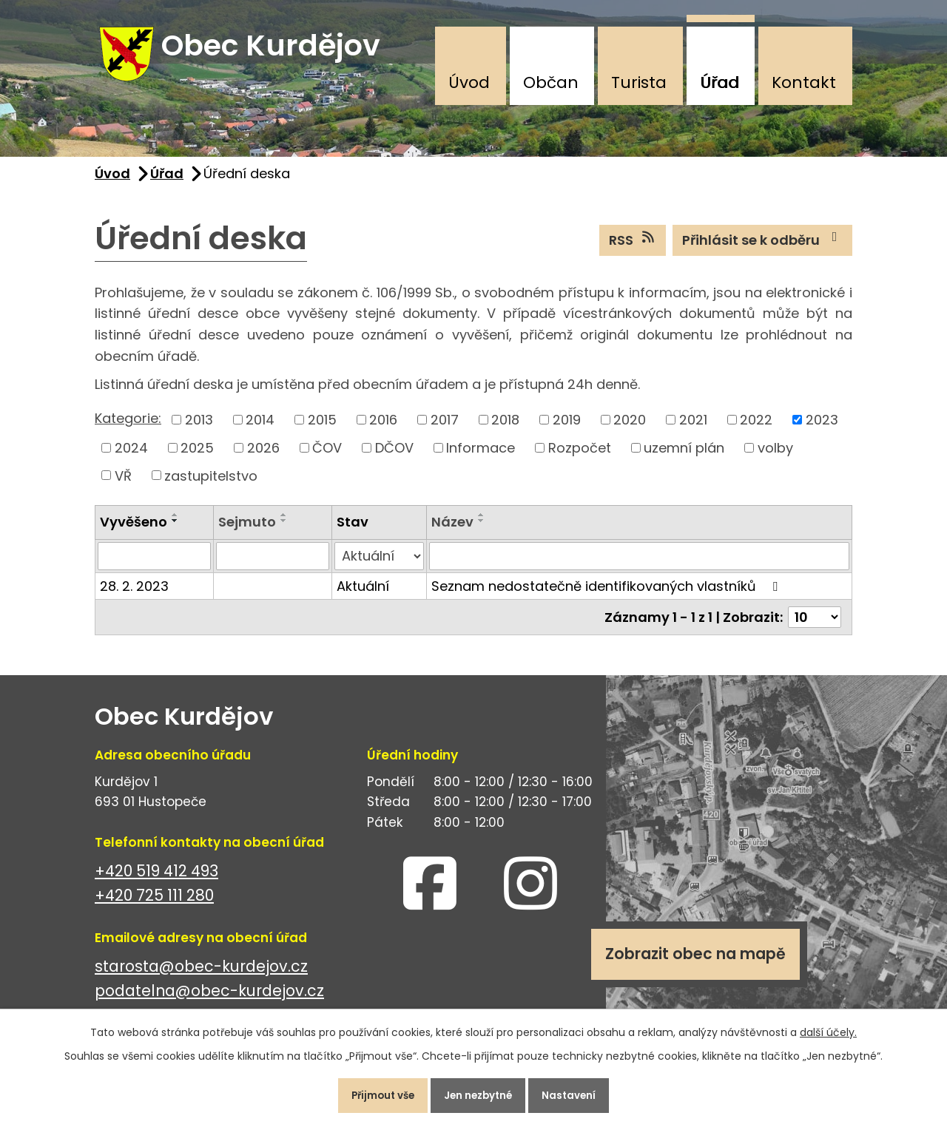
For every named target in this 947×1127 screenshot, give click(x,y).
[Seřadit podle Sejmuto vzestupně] (284, 524)
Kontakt (804, 82)
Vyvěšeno (133, 530)
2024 (131, 456)
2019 (567, 428)
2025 (197, 456)
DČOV (394, 456)
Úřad (719, 82)
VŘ (123, 484)
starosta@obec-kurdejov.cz (201, 975)
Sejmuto (247, 530)
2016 (383, 428)
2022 (756, 428)
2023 (822, 428)
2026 (263, 456)
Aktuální (363, 595)
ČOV (327, 456)
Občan (551, 82)
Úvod (469, 82)
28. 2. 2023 (134, 595)
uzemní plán (684, 456)
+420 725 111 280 (154, 904)
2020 (629, 428)
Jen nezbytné (479, 1093)
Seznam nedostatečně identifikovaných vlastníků (607, 595)
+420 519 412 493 (156, 879)
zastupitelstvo (210, 484)
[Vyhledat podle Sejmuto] (272, 565)
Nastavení (580, 1093)
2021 (693, 428)
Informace (480, 456)
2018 (505, 428)
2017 (445, 428)
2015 (322, 428)
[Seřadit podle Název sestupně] (482, 529)
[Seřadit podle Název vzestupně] (482, 524)
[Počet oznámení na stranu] (814, 626)
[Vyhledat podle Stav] (379, 565)
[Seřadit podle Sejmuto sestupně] (284, 529)
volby (775, 456)
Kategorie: (128, 427)
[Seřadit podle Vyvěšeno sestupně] (175, 529)
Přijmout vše (372, 1093)
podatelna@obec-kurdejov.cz (209, 999)
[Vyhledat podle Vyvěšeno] (154, 565)
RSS (633, 248)
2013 (199, 428)
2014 (260, 428)
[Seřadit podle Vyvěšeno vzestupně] (175, 524)
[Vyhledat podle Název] (639, 565)
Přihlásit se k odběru (762, 248)
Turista (639, 82)
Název (452, 530)
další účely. (828, 1027)
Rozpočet (579, 456)
